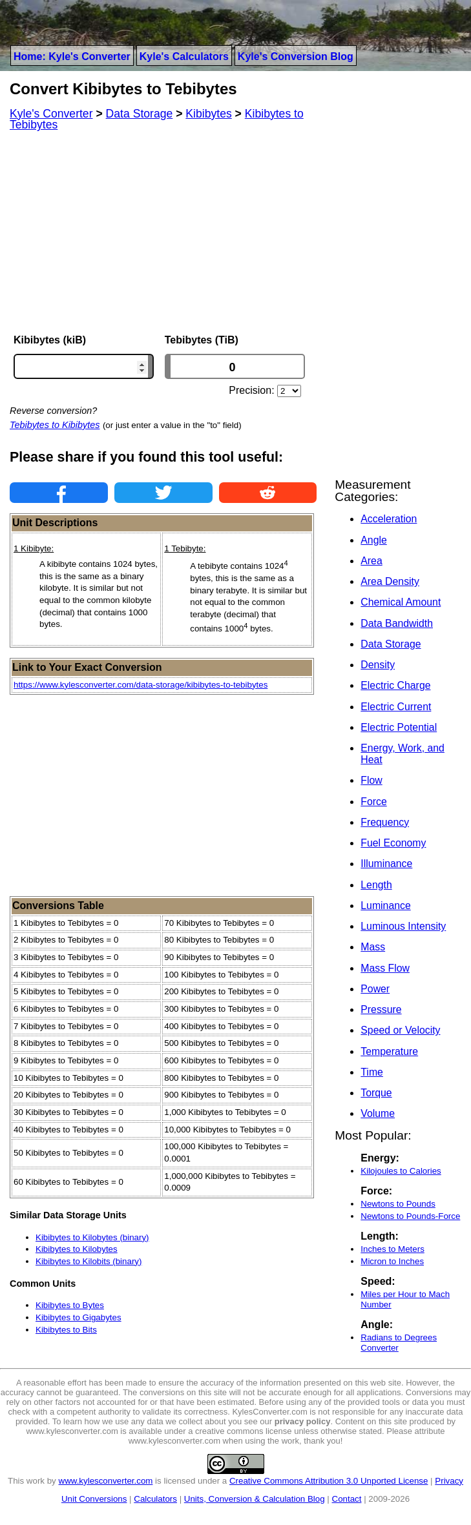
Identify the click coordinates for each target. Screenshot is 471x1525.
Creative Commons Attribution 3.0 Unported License (328, 1481)
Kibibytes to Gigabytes (78, 1317)
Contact (347, 1499)
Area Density (390, 581)
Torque (376, 1092)
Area (371, 560)
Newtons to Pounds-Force (410, 1216)
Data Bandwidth (397, 623)
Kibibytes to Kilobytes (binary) (92, 1237)
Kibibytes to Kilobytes (77, 1249)
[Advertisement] (163, 232)
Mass (373, 946)
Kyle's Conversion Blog (295, 56)
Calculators (155, 1499)
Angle (373, 540)
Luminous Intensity (403, 926)
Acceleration (389, 518)
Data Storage (391, 644)
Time (372, 1072)
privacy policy (303, 1421)
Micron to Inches (392, 1261)
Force (373, 801)
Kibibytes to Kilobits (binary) (88, 1261)
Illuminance (386, 863)
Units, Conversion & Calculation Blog (254, 1499)
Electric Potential (399, 727)
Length (376, 884)
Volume (378, 1113)
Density (378, 664)
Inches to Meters (392, 1249)
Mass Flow (385, 968)
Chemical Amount (401, 602)
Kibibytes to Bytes (70, 1305)
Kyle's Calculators (184, 56)
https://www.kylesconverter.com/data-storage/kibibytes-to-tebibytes (140, 685)
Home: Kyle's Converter (72, 56)
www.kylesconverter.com (106, 1481)
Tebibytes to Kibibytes (54, 425)
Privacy (449, 1481)
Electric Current (396, 706)
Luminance (385, 905)
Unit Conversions (94, 1499)
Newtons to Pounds (398, 1204)
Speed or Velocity (400, 1030)
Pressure (381, 1009)
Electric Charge (395, 685)
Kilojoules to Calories (401, 1171)
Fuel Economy (393, 842)
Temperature (389, 1051)
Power (375, 988)
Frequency (385, 822)
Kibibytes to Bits (66, 1330)
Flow (371, 780)
